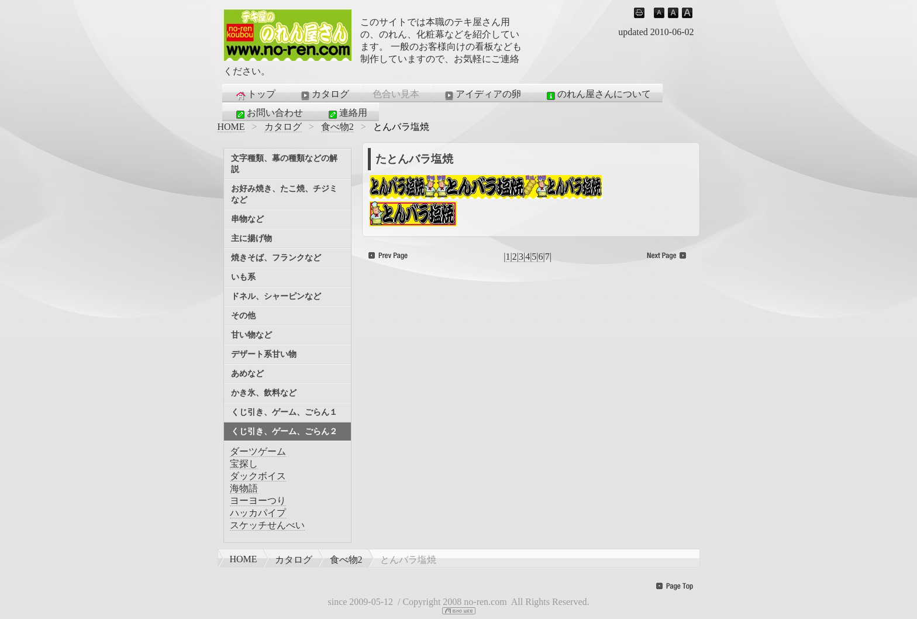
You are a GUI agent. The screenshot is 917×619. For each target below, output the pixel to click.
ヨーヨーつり (258, 500)
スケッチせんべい (267, 525)
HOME (231, 127)
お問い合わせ (268, 113)
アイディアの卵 (482, 95)
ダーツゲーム (258, 451)
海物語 (244, 488)
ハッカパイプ (258, 513)
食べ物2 (337, 127)
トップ (255, 95)
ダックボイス (258, 476)
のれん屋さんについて (597, 95)
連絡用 (346, 113)
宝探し (244, 464)
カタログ (324, 95)
